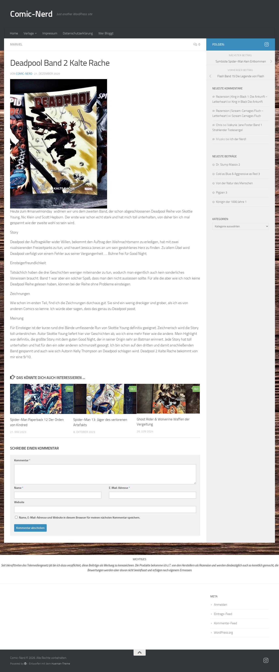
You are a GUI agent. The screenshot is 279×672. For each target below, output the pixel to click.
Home (14, 33)
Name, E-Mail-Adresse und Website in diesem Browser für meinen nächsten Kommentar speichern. (79, 517)
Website (19, 502)
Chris (219, 125)
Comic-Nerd (31, 14)
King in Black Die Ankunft (247, 102)
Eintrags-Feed (223, 614)
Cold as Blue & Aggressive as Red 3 (238, 174)
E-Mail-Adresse (119, 487)
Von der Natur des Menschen (234, 183)
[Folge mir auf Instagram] (266, 44)
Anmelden (220, 604)
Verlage (29, 33)
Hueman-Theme (61, 663)
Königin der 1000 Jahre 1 (231, 202)
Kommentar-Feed (225, 623)
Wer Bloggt (106, 33)
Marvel (16, 44)
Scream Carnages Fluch (246, 116)
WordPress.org (223, 632)
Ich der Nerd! (238, 139)
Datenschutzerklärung (78, 33)
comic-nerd (24, 73)
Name (18, 487)
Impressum (49, 33)
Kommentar (22, 460)
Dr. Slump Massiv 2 (228, 164)
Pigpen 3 (222, 192)
